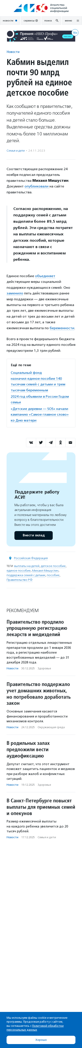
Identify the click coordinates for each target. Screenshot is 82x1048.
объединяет (45, 276)
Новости (13, 52)
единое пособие (19, 570)
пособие (53, 575)
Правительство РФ (20, 580)
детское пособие (53, 566)
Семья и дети (16, 150)
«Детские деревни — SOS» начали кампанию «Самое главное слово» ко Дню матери (40, 414)
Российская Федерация (31, 558)
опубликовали (36, 186)
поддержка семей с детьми (26, 575)
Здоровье (44, 668)
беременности (62, 328)
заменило (15, 293)
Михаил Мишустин (45, 570)
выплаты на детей (26, 566)
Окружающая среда (51, 727)
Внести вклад (33, 535)
